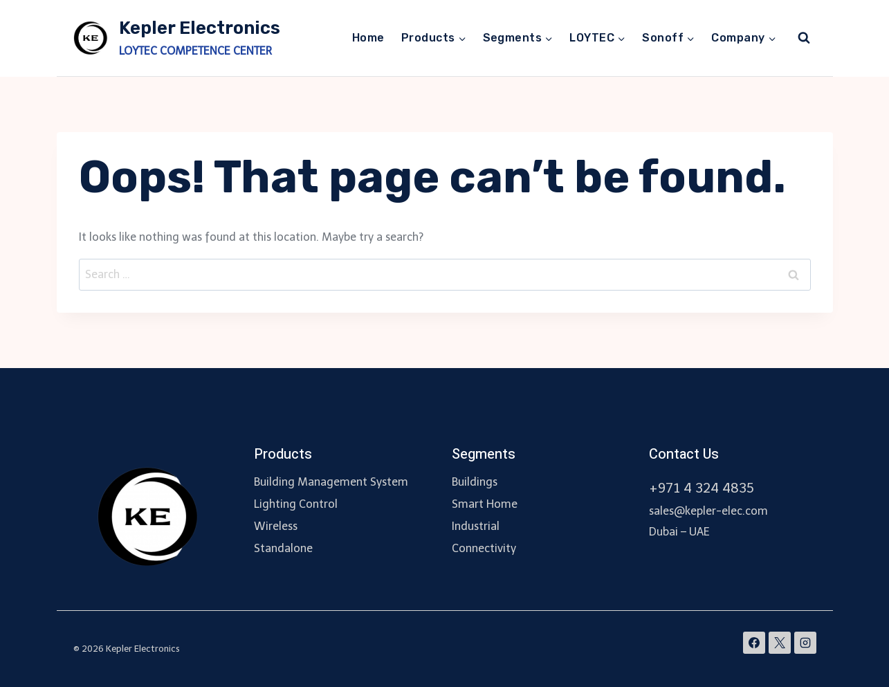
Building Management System (331, 481)
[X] (780, 643)
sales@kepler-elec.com (708, 510)
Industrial (476, 526)
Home (368, 37)
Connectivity (484, 548)
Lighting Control (296, 504)
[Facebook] (754, 643)
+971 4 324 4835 (701, 488)
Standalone (283, 548)
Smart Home (484, 504)
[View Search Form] (803, 38)
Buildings (474, 481)
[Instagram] (805, 643)
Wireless (275, 526)
